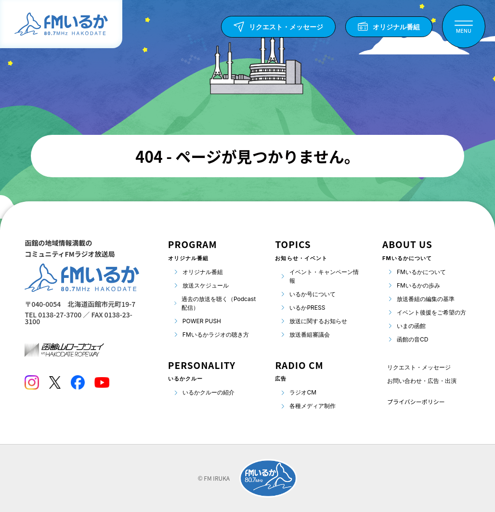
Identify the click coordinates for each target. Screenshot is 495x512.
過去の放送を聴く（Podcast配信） (219, 303)
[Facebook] (77, 382)
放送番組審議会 (309, 334)
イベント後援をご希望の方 (431, 312)
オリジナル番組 (202, 272)
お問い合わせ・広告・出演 (421, 380)
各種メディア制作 (312, 405)
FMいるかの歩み (418, 285)
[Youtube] (101, 382)
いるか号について (312, 294)
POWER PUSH (201, 321)
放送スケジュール (205, 285)
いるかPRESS (307, 307)
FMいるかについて (421, 272)
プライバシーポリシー (416, 401)
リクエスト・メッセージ (419, 367)
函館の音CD (412, 339)
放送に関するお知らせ (318, 321)
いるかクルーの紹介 (208, 392)
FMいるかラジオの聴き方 (215, 334)
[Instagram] (32, 382)
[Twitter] (55, 382)
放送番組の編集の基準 (426, 298)
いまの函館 (411, 325)
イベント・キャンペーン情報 (324, 276)
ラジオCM (302, 392)
